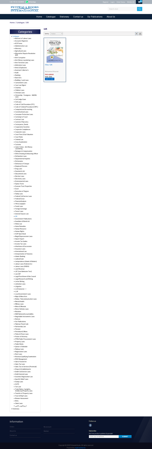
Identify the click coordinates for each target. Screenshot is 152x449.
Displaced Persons (21, 165)
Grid (136, 33)
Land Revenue (19, 268)
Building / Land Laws (21, 79)
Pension (17, 328)
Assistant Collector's (21, 69)
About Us (111, 16)
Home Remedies (20, 225)
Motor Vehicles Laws (21, 308)
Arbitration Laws (20, 64)
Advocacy (18, 49)
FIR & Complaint (20, 202)
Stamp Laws (19, 380)
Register (105, 2)
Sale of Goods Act (20, 360)
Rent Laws (18, 353)
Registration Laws (20, 350)
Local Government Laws (22, 293)
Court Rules (18, 136)
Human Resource (20, 228)
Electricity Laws (20, 177)
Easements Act (20, 170)
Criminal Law (19, 138)
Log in (112, 2)
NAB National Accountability (23, 313)
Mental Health (19, 300)
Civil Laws (18, 101)
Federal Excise (19, 197)
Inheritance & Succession (23, 245)
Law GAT (17, 273)
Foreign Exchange (20, 207)
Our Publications (94, 16)
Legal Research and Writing (23, 278)
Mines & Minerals (20, 305)
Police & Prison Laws (21, 333)
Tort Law (17, 385)
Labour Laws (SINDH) (21, 265)
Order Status (121, 2)
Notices (17, 318)
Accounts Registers (21, 41)
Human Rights (19, 230)
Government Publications (23, 217)
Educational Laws (20, 172)
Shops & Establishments (22, 368)
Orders (12, 426)
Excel (16, 187)
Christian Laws (19, 91)
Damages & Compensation (23, 150)
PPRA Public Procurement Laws (25, 338)
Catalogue (51, 16)
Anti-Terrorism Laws (21, 61)
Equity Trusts (19, 182)
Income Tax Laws (20, 243)
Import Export (19, 238)
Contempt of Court (21, 116)
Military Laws (19, 303)
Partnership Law (20, 325)
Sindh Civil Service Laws (22, 370)
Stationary (64, 16)
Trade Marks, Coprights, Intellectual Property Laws (26, 389)
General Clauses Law (21, 212)
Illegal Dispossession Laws (23, 235)
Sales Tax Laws (19, 363)
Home (39, 16)
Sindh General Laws (21, 373)
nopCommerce (80, 447)
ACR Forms (18, 44)
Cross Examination (21, 141)
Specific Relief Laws (21, 378)
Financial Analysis (20, 200)
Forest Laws (19, 210)
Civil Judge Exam (20, 98)
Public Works (19, 343)
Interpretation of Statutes (23, 253)
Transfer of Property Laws (23, 392)
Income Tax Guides (21, 240)
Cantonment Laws (20, 81)
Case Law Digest (20, 84)
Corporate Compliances (22, 128)
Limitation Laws (20, 283)
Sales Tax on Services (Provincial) (25, 365)
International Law (20, 250)
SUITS (17, 383)
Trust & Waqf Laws (21, 395)
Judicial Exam (19, 258)
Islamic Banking (20, 255)
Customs (18, 143)
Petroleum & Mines (21, 330)
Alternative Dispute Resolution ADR (26, 54)
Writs (16, 400)
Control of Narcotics (21, 121)
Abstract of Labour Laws (22, 39)
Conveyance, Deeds (21, 123)
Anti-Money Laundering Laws (24, 59)
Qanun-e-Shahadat (21, 345)
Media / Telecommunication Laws (25, 298)
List (140, 33)
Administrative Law (21, 46)
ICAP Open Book (20, 233)
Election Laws (19, 175)
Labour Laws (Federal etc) (23, 263)
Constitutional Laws (21, 111)
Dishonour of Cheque (21, 162)
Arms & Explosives (21, 66)
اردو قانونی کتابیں (20, 405)
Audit (16, 71)
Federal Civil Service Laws (23, 195)
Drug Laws (18, 167)
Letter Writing (19, 280)
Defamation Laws (20, 155)
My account (47, 426)
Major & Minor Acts (21, 295)
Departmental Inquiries (22, 157)
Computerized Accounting (23, 108)
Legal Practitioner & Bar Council (25, 275)
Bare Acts (18, 76)
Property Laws (19, 340)
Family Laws (19, 192)
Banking (17, 74)
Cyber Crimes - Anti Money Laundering (23, 146)
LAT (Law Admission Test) (23, 270)
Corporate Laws (20, 131)
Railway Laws (19, 348)
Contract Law (19, 118)
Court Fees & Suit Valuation (23, 133)
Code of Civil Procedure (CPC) (24, 103)
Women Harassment (21, 397)
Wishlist (46, 430)
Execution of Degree (21, 190)
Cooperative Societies (22, 126)
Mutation (18, 310)
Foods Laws (19, 205)
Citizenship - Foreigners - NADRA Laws (25, 95)
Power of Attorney (21, 335)
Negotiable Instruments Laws (24, 315)
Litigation (18, 285)
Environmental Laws (21, 180)
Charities (18, 86)
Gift (16, 215)
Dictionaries (19, 160)
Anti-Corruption (20, 56)
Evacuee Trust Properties (23, 185)
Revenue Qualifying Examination (25, 355)
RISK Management (20, 358)
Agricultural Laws (20, 51)
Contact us (78, 16)
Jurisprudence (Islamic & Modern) (25, 260)
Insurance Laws (20, 248)
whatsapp (32, 1)
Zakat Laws (18, 402)
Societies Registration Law (23, 375)
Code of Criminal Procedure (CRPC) (26, 106)
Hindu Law (18, 223)
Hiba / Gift (48, 65)
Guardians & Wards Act (22, 220)
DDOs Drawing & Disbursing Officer (26, 152)
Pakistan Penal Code (21, 323)
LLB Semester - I (20, 288)
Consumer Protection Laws (23, 113)
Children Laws (19, 89)
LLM (16, 290)
